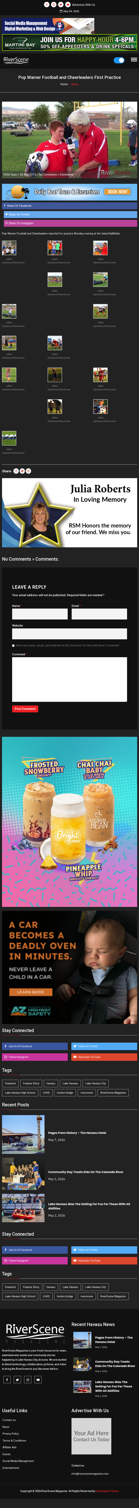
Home (64, 84)
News (6, 1427)
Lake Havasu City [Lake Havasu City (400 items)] (95, 1083)
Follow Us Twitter (88, 1046)
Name (17, 606)
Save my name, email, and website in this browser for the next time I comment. (68, 645)
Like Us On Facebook (20, 1046)
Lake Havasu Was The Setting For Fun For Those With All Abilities (113, 1386)
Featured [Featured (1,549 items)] (10, 1083)
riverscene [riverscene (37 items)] (87, 1092)
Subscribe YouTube (89, 1057)
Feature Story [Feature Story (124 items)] (31, 1083)
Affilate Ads (9, 1447)
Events (6, 1454)
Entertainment (11, 1468)
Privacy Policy (11, 1433)
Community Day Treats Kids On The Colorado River (85, 1172)
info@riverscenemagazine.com (90, 1473)
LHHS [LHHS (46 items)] (46, 1092)
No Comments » (49, 174)
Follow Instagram (18, 1057)
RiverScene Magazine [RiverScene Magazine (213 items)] (113, 1092)
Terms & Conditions (14, 1440)
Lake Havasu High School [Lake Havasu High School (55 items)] (20, 1092)
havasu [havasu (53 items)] (51, 1083)
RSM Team (10, 174)
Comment (19, 654)
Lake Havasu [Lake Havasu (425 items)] (70, 1083)
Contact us (9, 1420)
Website (17, 625)
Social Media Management (18, 1461)
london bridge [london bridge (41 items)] (65, 1092)
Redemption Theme (107, 1491)
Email (76, 606)
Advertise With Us (83, 5)
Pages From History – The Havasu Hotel (77, 1133)
